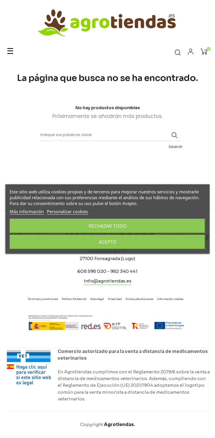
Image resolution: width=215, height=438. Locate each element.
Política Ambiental (74, 299)
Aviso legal (97, 299)
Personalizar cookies (67, 211)
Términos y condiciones (43, 299)
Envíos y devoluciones (139, 299)
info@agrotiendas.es (107, 281)
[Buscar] (110, 135)
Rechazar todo (108, 226)
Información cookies (170, 299)
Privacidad (115, 299)
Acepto (108, 242)
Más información (27, 211)
